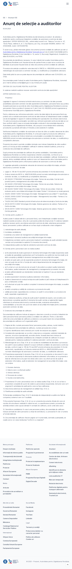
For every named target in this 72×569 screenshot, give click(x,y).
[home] (11, 4)
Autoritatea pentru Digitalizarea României (17, 52)
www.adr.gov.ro (38, 52)
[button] (67, 4)
